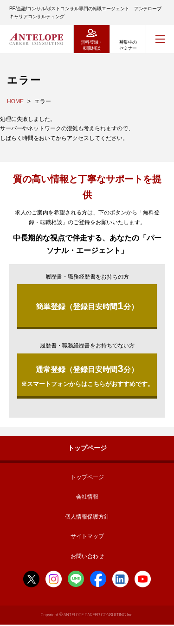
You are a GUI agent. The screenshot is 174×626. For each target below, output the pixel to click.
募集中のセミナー (128, 45)
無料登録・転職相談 (92, 45)
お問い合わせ (87, 556)
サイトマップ (87, 536)
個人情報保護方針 (87, 516)
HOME (15, 101)
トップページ (87, 448)
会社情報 (87, 496)
